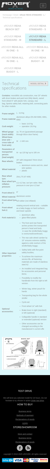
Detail (15, 15)
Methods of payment (25, 415)
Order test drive (37, 401)
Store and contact (25, 434)
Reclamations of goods (24, 419)
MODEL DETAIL (38, 84)
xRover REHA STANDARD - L (32, 15)
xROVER (12, 28)
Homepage (7, 15)
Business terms (25, 411)
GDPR (25, 423)
